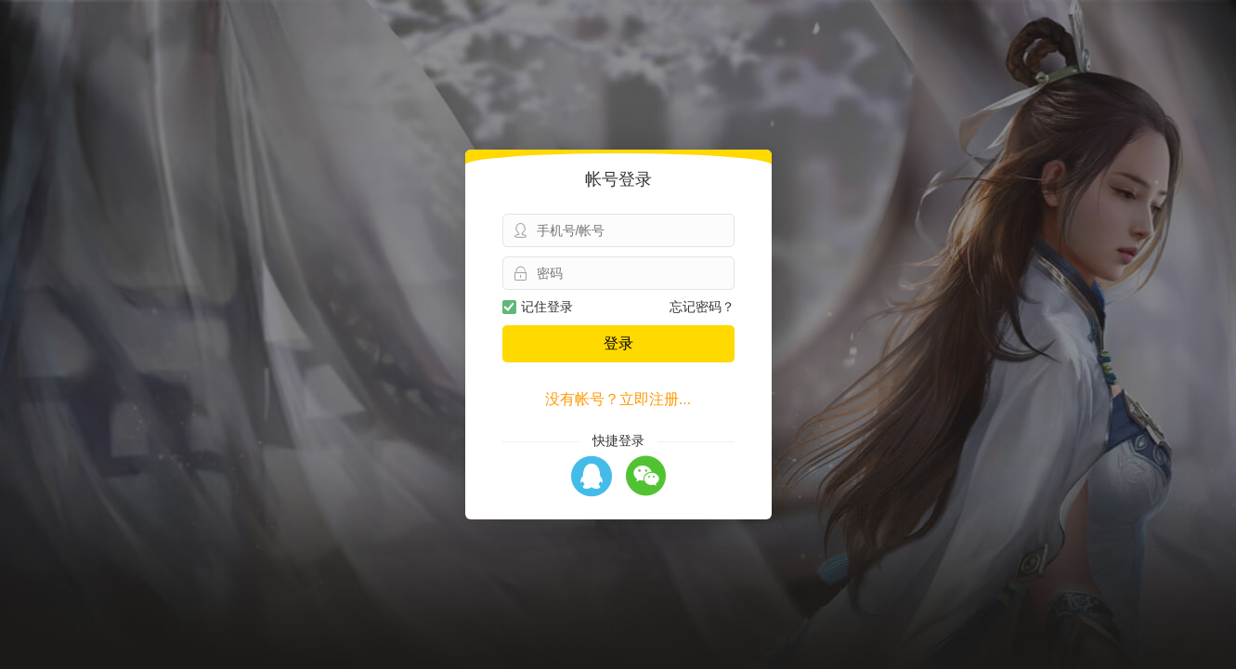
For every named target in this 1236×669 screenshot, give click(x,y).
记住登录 (537, 306)
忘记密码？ (702, 306)
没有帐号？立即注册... (618, 399)
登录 (618, 343)
